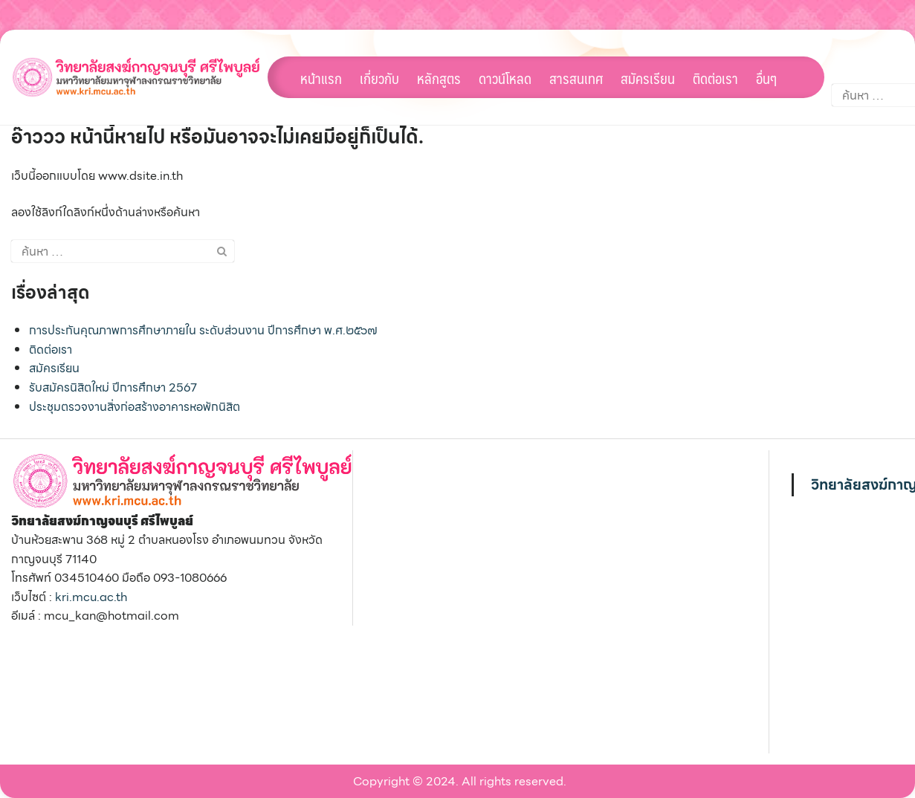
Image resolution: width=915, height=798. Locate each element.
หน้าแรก (321, 78)
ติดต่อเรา (715, 78)
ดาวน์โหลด (505, 78)
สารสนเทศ (576, 78)
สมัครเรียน (648, 78)
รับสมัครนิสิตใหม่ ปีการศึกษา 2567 (113, 387)
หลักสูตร (439, 78)
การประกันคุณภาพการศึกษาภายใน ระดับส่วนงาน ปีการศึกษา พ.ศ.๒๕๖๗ (203, 330)
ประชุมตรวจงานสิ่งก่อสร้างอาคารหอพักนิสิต (134, 407)
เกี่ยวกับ (379, 78)
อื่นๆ (766, 78)
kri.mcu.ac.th (91, 597)
